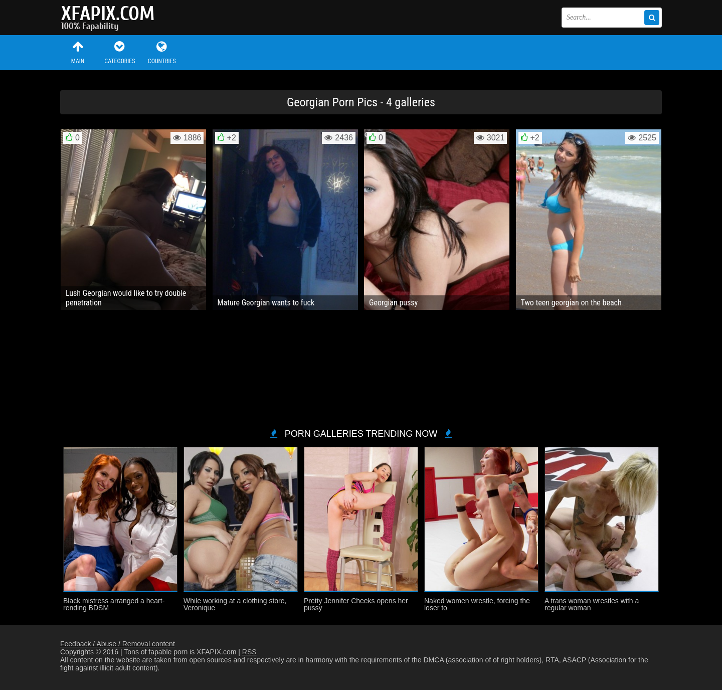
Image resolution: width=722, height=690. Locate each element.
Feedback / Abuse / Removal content (117, 644)
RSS (249, 652)
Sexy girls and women (110, 17)
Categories (119, 52)
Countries (161, 52)
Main (77, 52)
